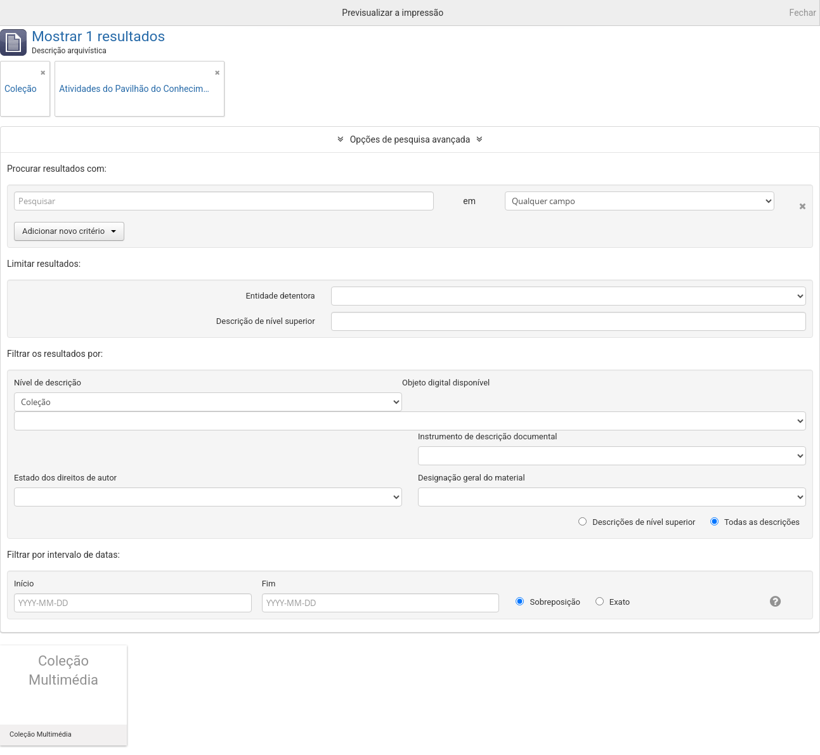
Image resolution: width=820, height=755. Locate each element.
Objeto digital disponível (446, 382)
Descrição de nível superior (265, 321)
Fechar (803, 13)
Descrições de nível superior (637, 522)
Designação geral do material (471, 477)
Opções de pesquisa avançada (410, 139)
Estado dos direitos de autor (65, 477)
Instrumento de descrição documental (487, 436)
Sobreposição (548, 602)
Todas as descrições (755, 522)
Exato (612, 602)
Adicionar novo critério (69, 231)
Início (24, 583)
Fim (269, 583)
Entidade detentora (280, 295)
